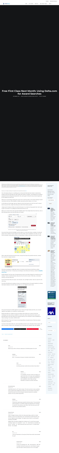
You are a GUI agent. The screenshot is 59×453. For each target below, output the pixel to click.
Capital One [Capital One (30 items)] (53, 351)
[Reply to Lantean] (40, 450)
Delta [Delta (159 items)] (49, 358)
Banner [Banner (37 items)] (49, 347)
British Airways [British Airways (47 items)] (50, 349)
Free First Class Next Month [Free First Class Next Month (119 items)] (51, 362)
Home (26, 3)
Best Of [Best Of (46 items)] (52, 347)
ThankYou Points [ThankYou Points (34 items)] (50, 378)
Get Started (31, 3)
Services (37, 3)
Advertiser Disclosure (53, 1)
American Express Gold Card (53, 248)
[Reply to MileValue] (40, 351)
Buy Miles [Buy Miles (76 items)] (49, 351)
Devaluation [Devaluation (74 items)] (52, 358)
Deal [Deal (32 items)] (54, 356)
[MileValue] (6, 4)
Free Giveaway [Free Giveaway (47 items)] (50, 364)
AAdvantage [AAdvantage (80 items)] (49, 335)
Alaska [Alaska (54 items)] (53, 337)
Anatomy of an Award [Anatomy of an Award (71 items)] (51, 344)
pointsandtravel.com (11, 383)
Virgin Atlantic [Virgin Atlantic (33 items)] (50, 387)
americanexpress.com (22, 183)
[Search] (56, 4)
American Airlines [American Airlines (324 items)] (50, 340)
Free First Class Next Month (8, 331)
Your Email (50, 195)
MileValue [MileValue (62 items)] (49, 373)
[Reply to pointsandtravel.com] (40, 383)
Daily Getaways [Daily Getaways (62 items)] (50, 356)
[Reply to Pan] (40, 428)
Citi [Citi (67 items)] (48, 354)
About (50, 3)
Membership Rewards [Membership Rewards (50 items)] (51, 371)
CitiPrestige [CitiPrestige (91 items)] (51, 354)
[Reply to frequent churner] (40, 409)
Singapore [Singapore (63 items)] (53, 373)
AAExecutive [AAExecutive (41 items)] (49, 337)
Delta (3, 331)
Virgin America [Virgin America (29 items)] (50, 385)
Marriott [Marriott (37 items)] (49, 369)
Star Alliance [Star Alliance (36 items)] (50, 376)
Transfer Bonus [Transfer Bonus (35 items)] (50, 380)
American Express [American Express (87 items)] (50, 342)
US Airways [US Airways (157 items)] (49, 383)
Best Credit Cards (44, 3)
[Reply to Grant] (40, 342)
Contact (47, 1)
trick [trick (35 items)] (54, 380)
